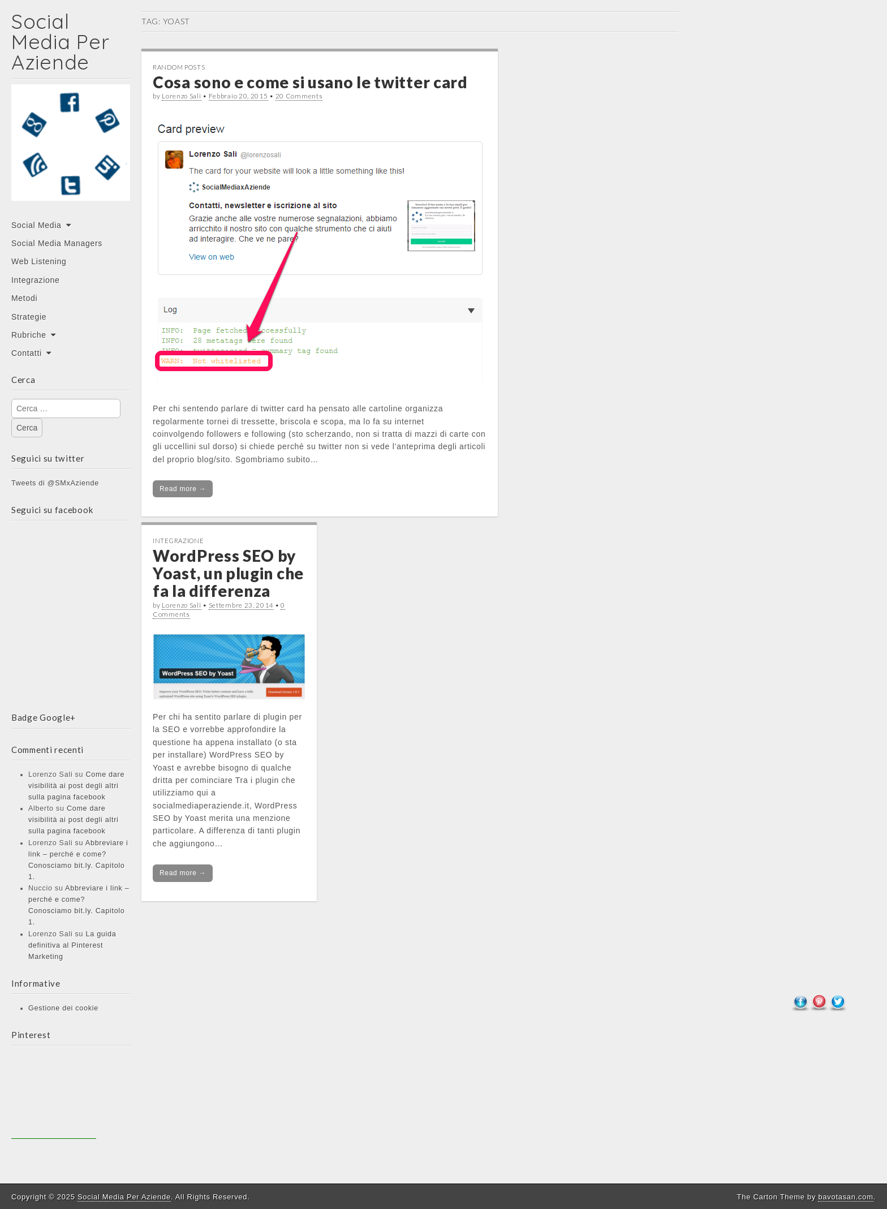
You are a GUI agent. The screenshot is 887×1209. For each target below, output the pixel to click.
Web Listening (39, 261)
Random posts (179, 67)
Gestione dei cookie (63, 1008)
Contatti (26, 353)
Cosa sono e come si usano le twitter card (310, 82)
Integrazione (35, 280)
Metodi (24, 298)
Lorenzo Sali (181, 96)
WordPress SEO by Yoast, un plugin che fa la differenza (228, 573)
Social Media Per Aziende (60, 41)
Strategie (28, 316)
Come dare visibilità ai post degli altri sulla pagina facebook (76, 786)
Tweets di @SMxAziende (55, 483)
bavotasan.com (845, 1197)
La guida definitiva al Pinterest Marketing (72, 945)
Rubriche (28, 334)
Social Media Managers (56, 243)
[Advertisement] (53, 1096)
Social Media (36, 225)
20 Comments (299, 96)
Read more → (183, 489)
